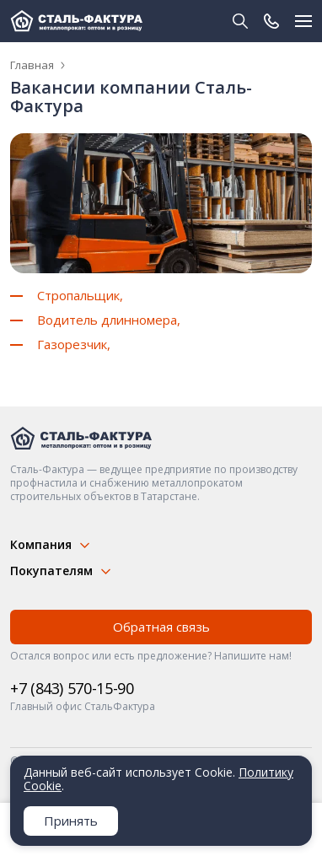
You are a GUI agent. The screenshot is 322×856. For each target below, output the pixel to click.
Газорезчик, (73, 344)
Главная (32, 65)
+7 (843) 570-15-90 (72, 688)
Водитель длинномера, (108, 319)
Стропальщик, (80, 295)
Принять (71, 820)
